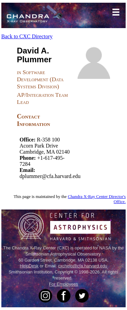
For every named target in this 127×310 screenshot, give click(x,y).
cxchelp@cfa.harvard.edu (82, 265)
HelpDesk (29, 265)
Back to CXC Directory (27, 36)
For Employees (63, 284)
